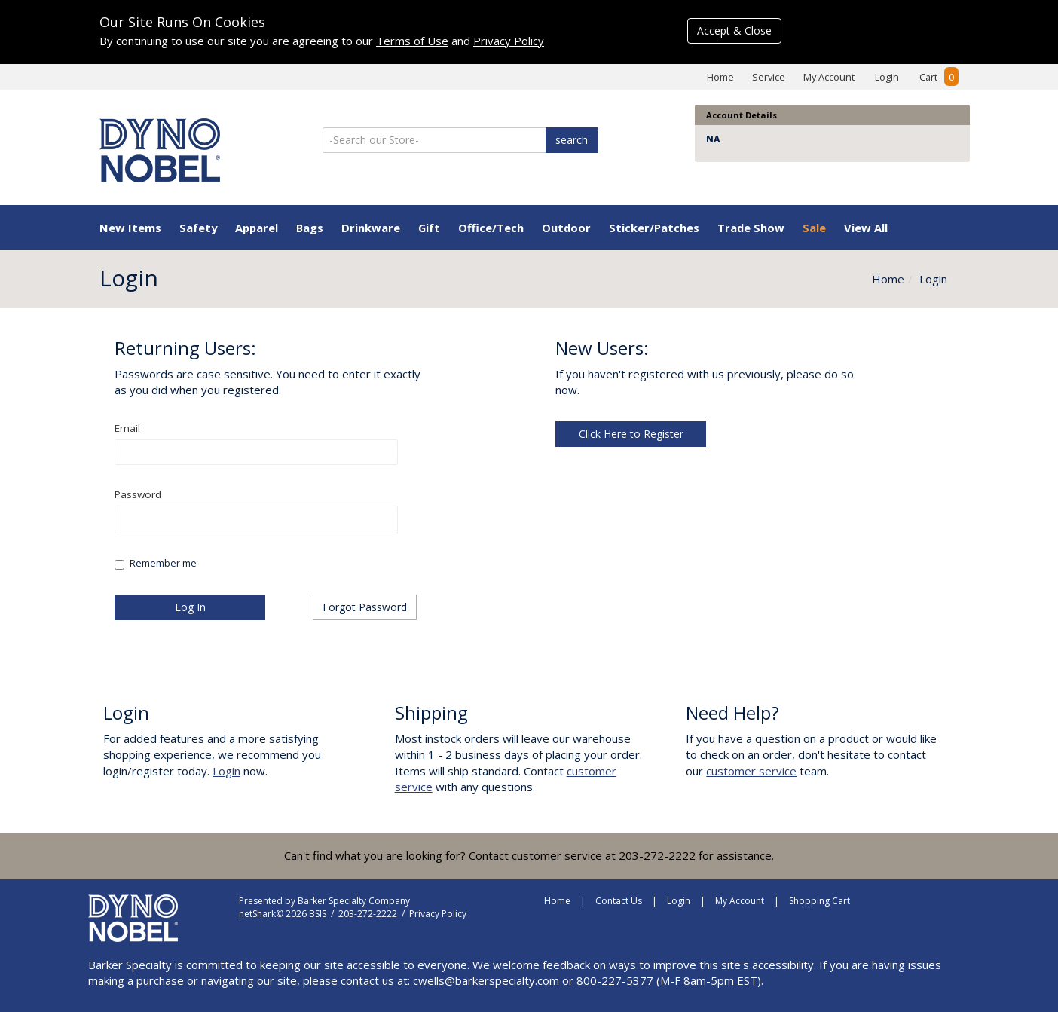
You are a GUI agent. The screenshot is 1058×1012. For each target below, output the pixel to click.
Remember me (163, 563)
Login (887, 77)
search (571, 140)
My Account (829, 77)
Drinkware (370, 227)
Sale (814, 227)
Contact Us (618, 900)
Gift (429, 227)
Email (128, 428)
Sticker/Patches (654, 227)
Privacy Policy (508, 40)
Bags (309, 227)
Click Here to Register (631, 434)
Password (138, 494)
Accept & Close (734, 30)
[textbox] (256, 452)
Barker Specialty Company (354, 900)
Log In (190, 607)
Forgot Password (365, 607)
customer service (751, 770)
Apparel (256, 227)
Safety (198, 227)
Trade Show (750, 227)
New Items (130, 227)
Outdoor (566, 227)
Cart (939, 77)
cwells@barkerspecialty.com (486, 980)
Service (768, 77)
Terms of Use (412, 40)
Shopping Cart (819, 900)
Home (720, 77)
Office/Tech (491, 227)
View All (866, 227)
